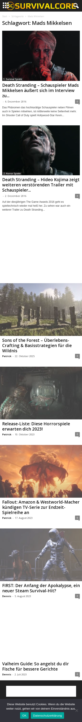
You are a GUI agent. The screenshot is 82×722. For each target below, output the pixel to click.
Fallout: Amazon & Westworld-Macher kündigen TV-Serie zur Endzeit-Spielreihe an (41, 507)
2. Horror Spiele (12, 173)
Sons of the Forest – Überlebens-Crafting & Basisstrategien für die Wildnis (37, 345)
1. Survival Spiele (12, 79)
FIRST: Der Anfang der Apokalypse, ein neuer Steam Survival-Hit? (41, 588)
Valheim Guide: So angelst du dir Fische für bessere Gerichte (35, 666)
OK (24, 715)
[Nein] (76, 710)
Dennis (6, 596)
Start (4, 16)
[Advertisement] (41, 251)
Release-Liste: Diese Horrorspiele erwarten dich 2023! (36, 426)
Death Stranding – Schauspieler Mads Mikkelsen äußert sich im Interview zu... (40, 90)
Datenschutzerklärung (47, 715)
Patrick (6, 356)
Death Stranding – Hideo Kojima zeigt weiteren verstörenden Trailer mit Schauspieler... (41, 185)
